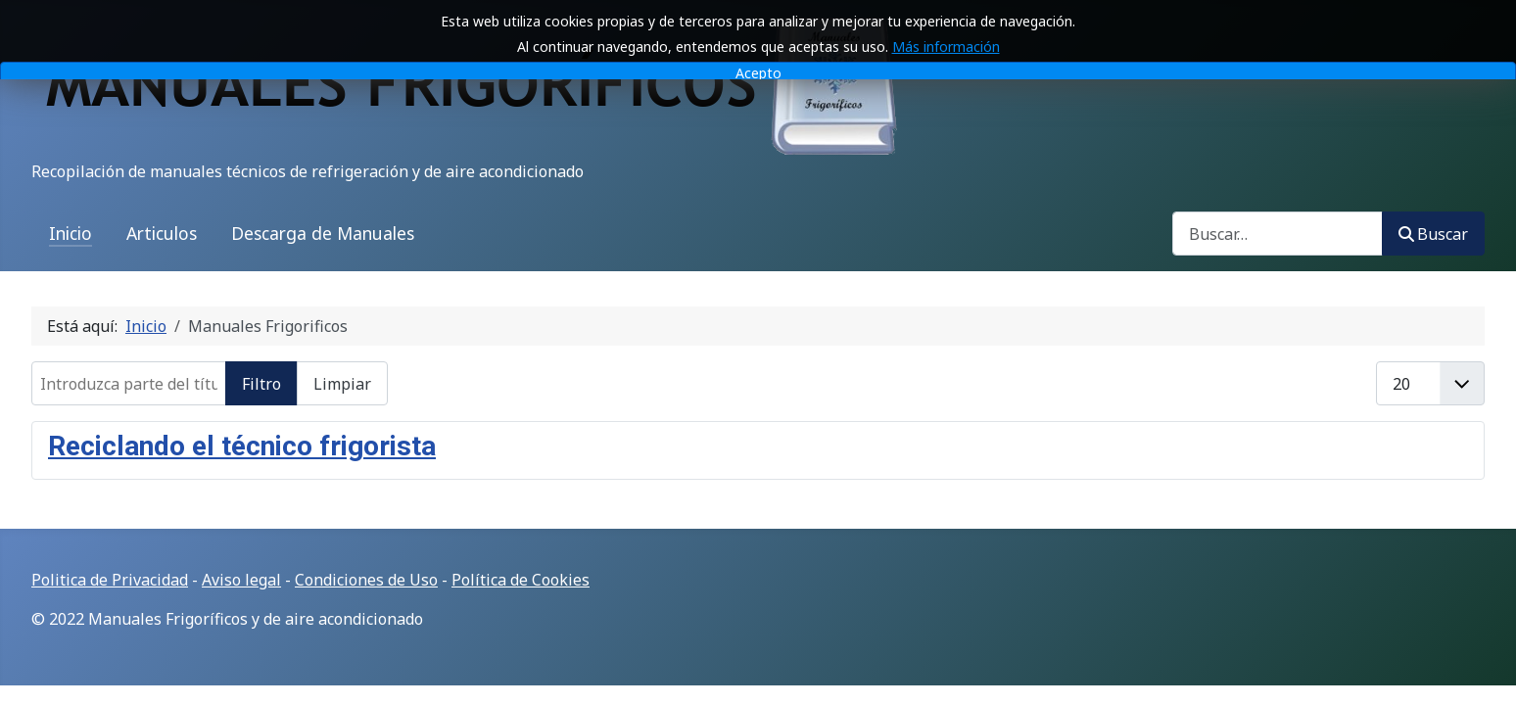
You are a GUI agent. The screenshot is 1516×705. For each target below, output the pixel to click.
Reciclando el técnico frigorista (242, 446)
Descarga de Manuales (322, 233)
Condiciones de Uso (366, 579)
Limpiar (342, 384)
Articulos (161, 233)
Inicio (70, 233)
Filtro (261, 384)
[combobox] (1277, 234)
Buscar (1433, 234)
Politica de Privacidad (109, 579)
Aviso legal (241, 579)
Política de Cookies (520, 579)
